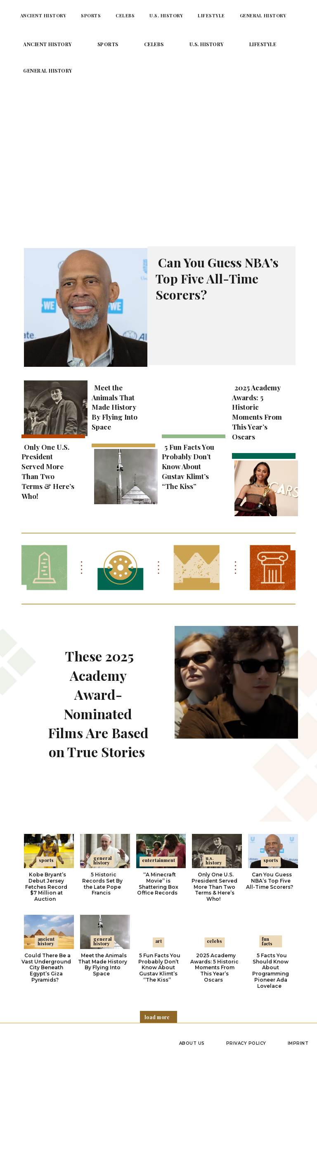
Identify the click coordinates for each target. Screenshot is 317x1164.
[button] (303, 15)
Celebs (214, 939)
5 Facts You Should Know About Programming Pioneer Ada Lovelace (270, 969)
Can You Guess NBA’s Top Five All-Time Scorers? (217, 278)
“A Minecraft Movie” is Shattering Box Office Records (157, 883)
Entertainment (158, 860)
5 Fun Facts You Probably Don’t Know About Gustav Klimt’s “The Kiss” (188, 466)
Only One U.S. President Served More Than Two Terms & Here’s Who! (47, 471)
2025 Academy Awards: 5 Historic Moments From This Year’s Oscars (257, 412)
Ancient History (46, 939)
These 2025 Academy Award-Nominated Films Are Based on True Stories (98, 703)
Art (158, 939)
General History (102, 860)
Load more (157, 1014)
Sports (46, 860)
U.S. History (214, 860)
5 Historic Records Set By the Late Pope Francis (102, 883)
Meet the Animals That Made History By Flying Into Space (114, 407)
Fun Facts (267, 939)
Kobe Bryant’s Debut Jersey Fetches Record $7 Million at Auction (46, 886)
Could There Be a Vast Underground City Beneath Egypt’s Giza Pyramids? (46, 966)
